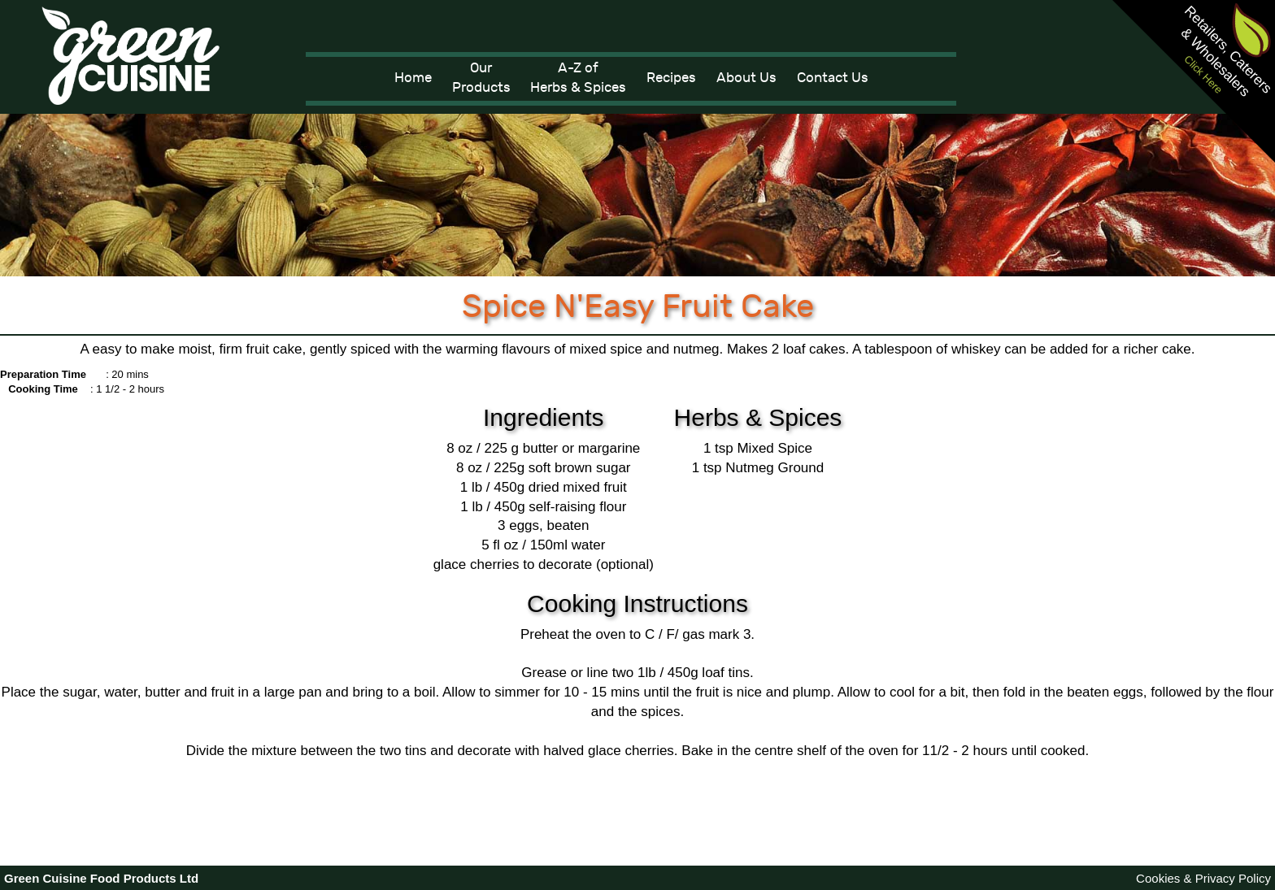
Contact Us (832, 78)
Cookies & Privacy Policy (1203, 878)
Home (413, 78)
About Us (746, 78)
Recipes (671, 78)
